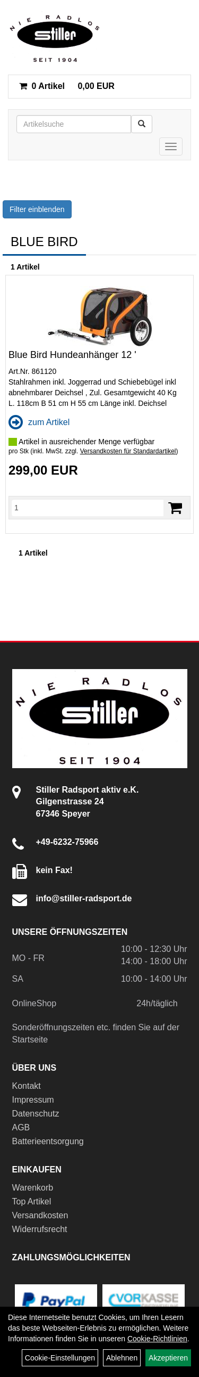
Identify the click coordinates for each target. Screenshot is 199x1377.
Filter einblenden (37, 209)
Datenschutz (35, 1113)
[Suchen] (141, 124)
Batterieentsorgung (48, 1141)
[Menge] (87, 507)
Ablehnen (121, 1358)
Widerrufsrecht (39, 1229)
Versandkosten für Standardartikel (128, 451)
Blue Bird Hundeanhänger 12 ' (72, 354)
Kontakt (26, 1085)
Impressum (33, 1099)
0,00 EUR (67, 86)
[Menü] (171, 146)
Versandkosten (40, 1215)
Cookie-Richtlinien (157, 1338)
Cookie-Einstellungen (60, 1358)
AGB (21, 1127)
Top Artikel (31, 1201)
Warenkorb (33, 1187)
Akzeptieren (168, 1358)
